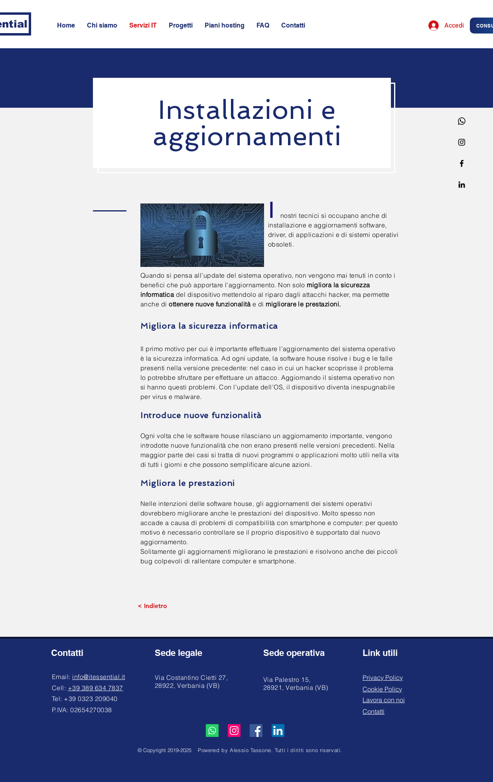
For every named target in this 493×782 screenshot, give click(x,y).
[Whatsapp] (461, 121)
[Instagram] (461, 142)
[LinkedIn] (278, 730)
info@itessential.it (98, 677)
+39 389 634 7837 (95, 688)
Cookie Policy (382, 689)
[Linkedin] (461, 184)
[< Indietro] (152, 606)
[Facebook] (461, 163)
